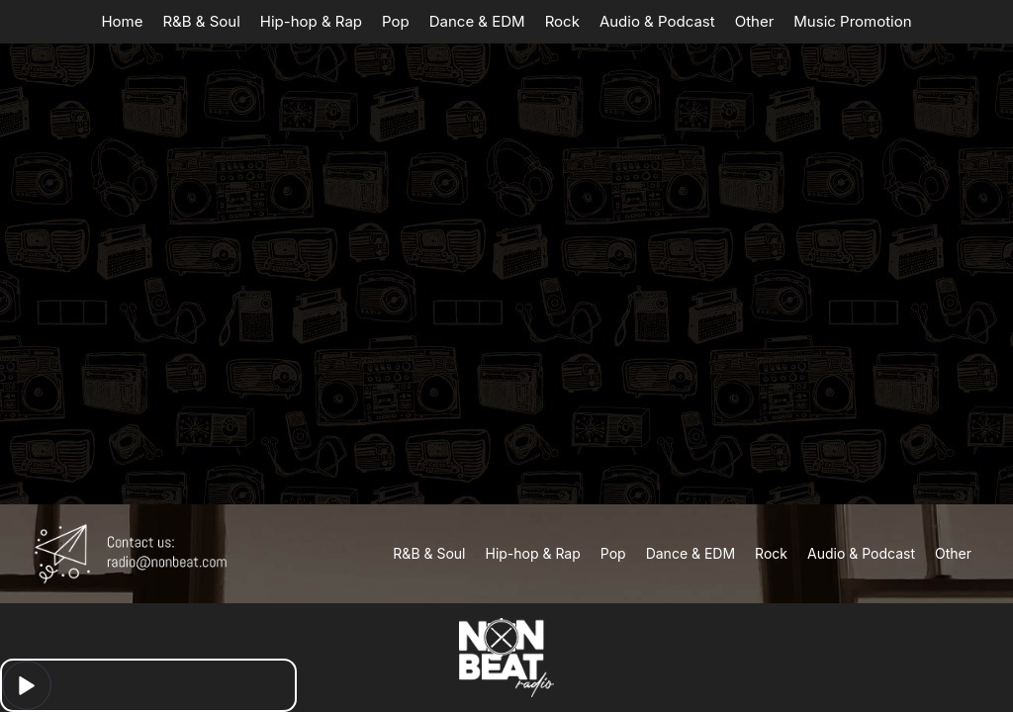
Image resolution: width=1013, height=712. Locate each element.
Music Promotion (852, 21)
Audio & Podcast (657, 21)
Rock (562, 21)
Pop (396, 21)
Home (121, 21)
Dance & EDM (477, 21)
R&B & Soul (200, 21)
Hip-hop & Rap (311, 21)
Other (755, 21)
